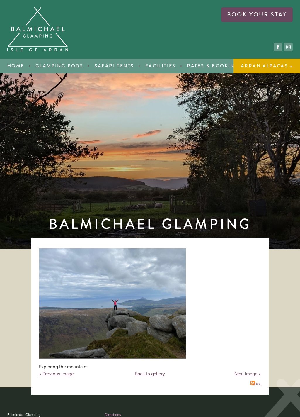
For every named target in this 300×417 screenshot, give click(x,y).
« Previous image (56, 373)
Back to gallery (150, 373)
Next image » (247, 373)
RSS (255, 384)
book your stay (257, 14)
